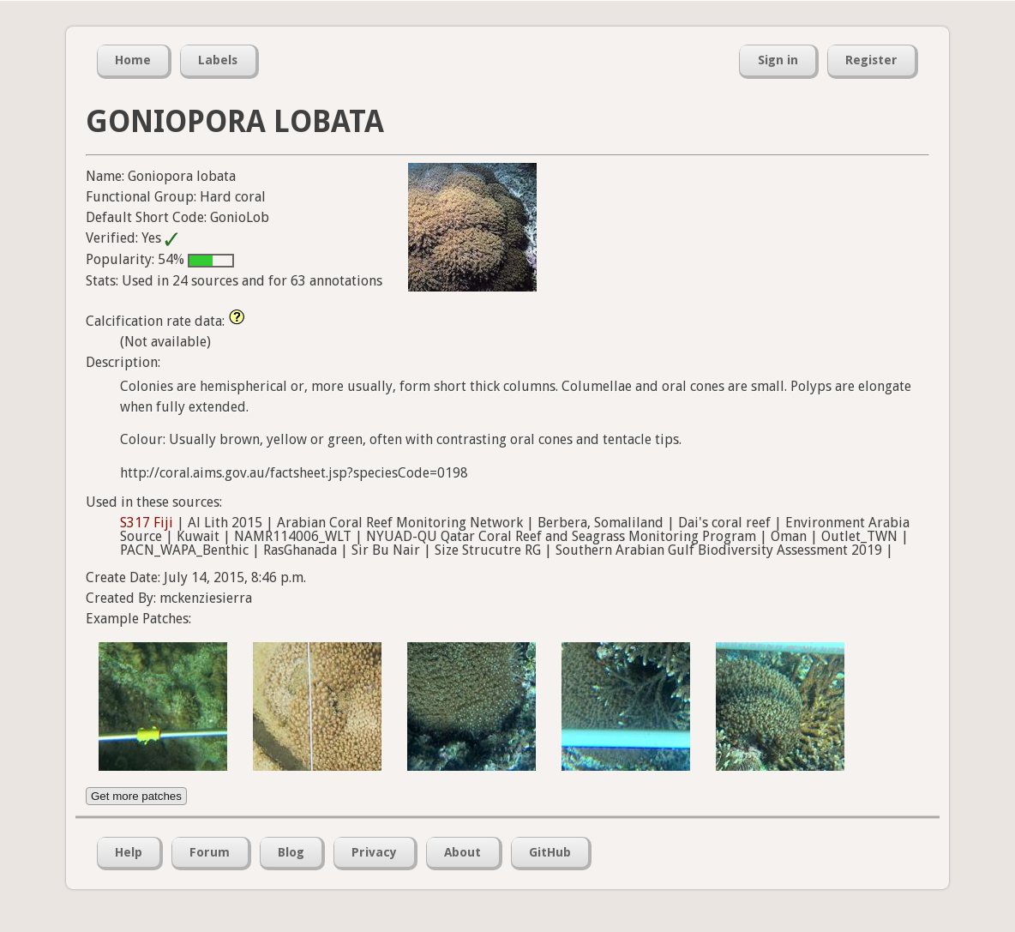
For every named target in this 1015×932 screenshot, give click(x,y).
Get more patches (136, 796)
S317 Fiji (146, 522)
